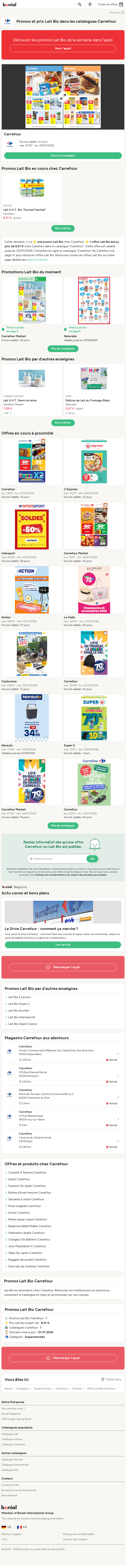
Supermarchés (42, 1388)
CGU (4, 1539)
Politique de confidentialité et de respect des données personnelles (71, 875)
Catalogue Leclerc (12, 1439)
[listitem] (31, 197)
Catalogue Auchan (12, 1459)
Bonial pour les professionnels (19, 1490)
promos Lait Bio (37, 259)
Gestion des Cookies (75, 1539)
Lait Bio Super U (17, 1004)
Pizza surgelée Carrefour (23, 1206)
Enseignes (23, 1388)
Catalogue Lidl (9, 1434)
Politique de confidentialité (78, 1534)
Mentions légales (11, 1534)
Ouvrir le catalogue (63, 155)
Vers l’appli (63, 48)
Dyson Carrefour (17, 1179)
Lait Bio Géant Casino (21, 1024)
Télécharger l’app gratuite (16, 1419)
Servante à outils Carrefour (24, 1199)
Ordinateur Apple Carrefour (25, 1233)
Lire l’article (63, 944)
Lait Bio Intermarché (20, 1017)
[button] (63, 113)
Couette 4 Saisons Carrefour (25, 1172)
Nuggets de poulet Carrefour (26, 1259)
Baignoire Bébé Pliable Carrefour (28, 1226)
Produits (77, 1388)
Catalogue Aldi (9, 1470)
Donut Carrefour (17, 1212)
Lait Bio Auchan (17, 1010)
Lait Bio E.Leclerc (18, 997)
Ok (92, 859)
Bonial (8, 1388)
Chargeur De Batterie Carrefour (27, 1239)
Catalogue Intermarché (15, 1464)
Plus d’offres (63, 228)
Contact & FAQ (10, 1485)
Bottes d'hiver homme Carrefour (28, 1192)
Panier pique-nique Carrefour (26, 1219)
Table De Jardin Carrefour (23, 1253)
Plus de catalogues (63, 348)
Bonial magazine (10, 1413)
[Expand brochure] (63, 97)
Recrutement (9, 1495)
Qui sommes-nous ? (13, 1408)
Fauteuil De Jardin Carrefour (25, 1186)
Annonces (117, 12)
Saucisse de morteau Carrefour (27, 1266)
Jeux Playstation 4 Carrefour (25, 1246)
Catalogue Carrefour (13, 1444)
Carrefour (61, 1388)
